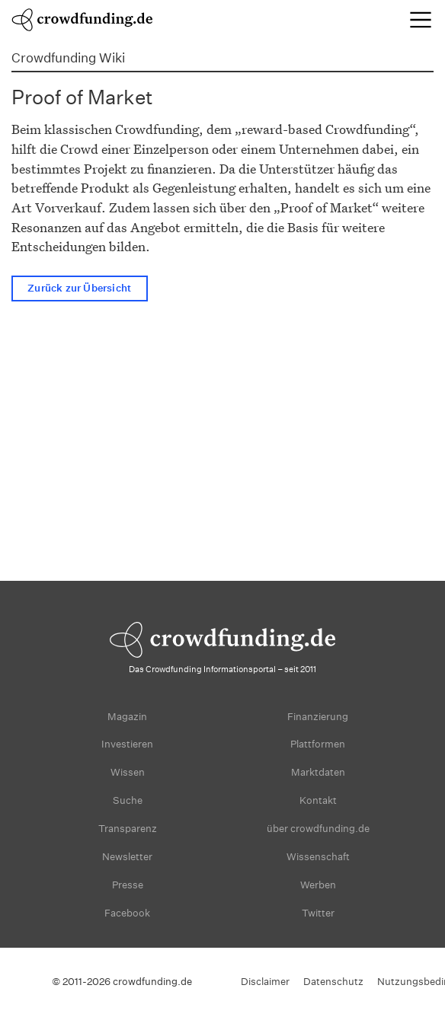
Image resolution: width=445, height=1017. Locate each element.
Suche (127, 800)
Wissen (127, 772)
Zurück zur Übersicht (79, 288)
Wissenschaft (318, 856)
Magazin (127, 716)
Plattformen (317, 744)
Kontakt (318, 800)
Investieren (127, 744)
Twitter (318, 913)
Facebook (127, 913)
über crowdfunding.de (318, 828)
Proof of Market (82, 97)
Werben (318, 884)
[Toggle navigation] (421, 20)
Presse (127, 884)
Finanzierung (317, 716)
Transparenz (127, 828)
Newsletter (127, 856)
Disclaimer (265, 981)
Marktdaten (318, 772)
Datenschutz (333, 981)
